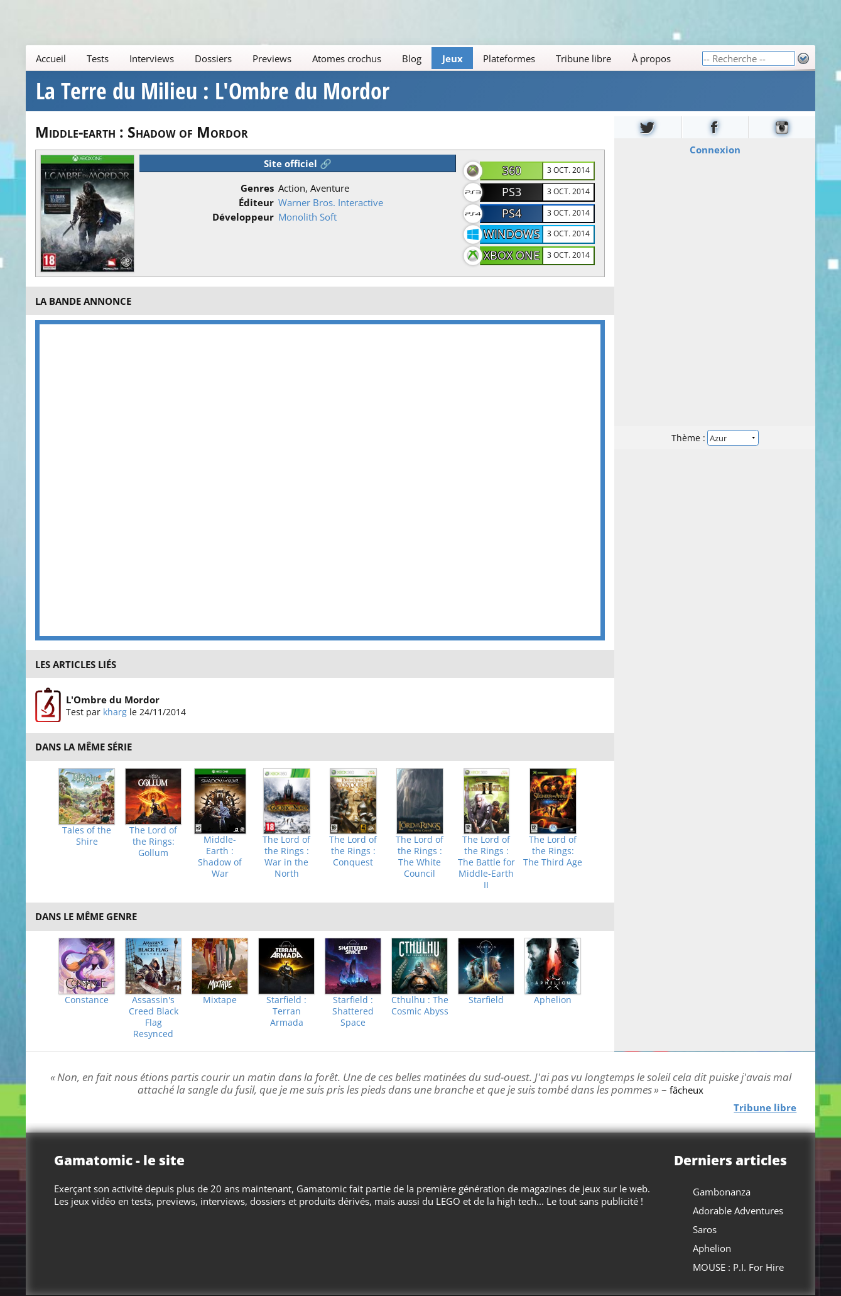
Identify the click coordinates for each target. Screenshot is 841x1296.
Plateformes (509, 58)
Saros (705, 1229)
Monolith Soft (307, 217)
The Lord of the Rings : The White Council (419, 856)
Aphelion (553, 1000)
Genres (257, 188)
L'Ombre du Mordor (113, 699)
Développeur (243, 217)
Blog (411, 58)
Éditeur (256, 202)
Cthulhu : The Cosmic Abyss (419, 1005)
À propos (651, 58)
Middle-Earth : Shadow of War (220, 856)
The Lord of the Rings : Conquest (353, 851)
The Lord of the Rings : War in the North (286, 856)
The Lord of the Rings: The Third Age (552, 851)
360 (511, 170)
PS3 (511, 191)
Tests (98, 58)
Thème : (714, 438)
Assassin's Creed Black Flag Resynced (153, 1017)
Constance (87, 1000)
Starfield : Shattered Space (353, 1011)
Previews (271, 58)
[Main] (364, 58)
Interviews (151, 58)
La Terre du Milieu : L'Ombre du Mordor (212, 91)
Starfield (486, 1000)
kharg (115, 712)
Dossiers (213, 58)
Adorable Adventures (738, 1210)
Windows (512, 233)
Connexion (715, 149)
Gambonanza (722, 1191)
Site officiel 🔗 (298, 163)
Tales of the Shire (86, 836)
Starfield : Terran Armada (286, 1011)
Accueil (51, 58)
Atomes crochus (346, 58)
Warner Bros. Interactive (330, 202)
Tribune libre (583, 58)
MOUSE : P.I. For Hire (738, 1267)
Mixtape (220, 1000)
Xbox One (512, 255)
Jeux (452, 58)
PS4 (511, 213)
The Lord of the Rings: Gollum (153, 842)
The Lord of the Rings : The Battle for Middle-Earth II (486, 862)
